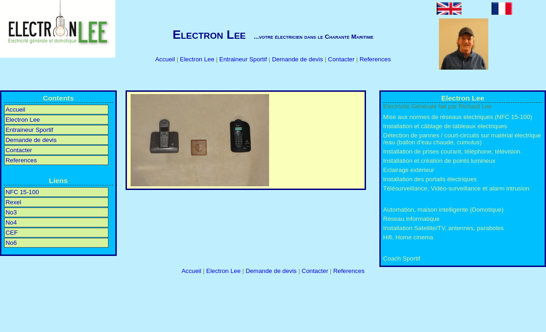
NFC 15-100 (22, 192)
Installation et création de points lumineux (439, 160)
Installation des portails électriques (430, 179)
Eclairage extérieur (408, 169)
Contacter (342, 59)
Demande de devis (298, 59)
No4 (11, 222)
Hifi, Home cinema (408, 237)
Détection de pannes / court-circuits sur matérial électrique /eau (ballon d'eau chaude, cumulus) (462, 139)
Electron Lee (198, 59)
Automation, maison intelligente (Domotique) (443, 209)
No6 (11, 242)
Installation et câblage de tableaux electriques (445, 126)
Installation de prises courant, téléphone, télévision (451, 151)
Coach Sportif (401, 258)
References (375, 59)
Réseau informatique (411, 218)
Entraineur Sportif (244, 59)
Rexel (13, 202)
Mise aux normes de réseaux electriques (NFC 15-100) (457, 116)
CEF (12, 232)
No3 (11, 212)
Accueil (165, 59)
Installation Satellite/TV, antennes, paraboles (443, 228)
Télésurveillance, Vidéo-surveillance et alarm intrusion (456, 188)
